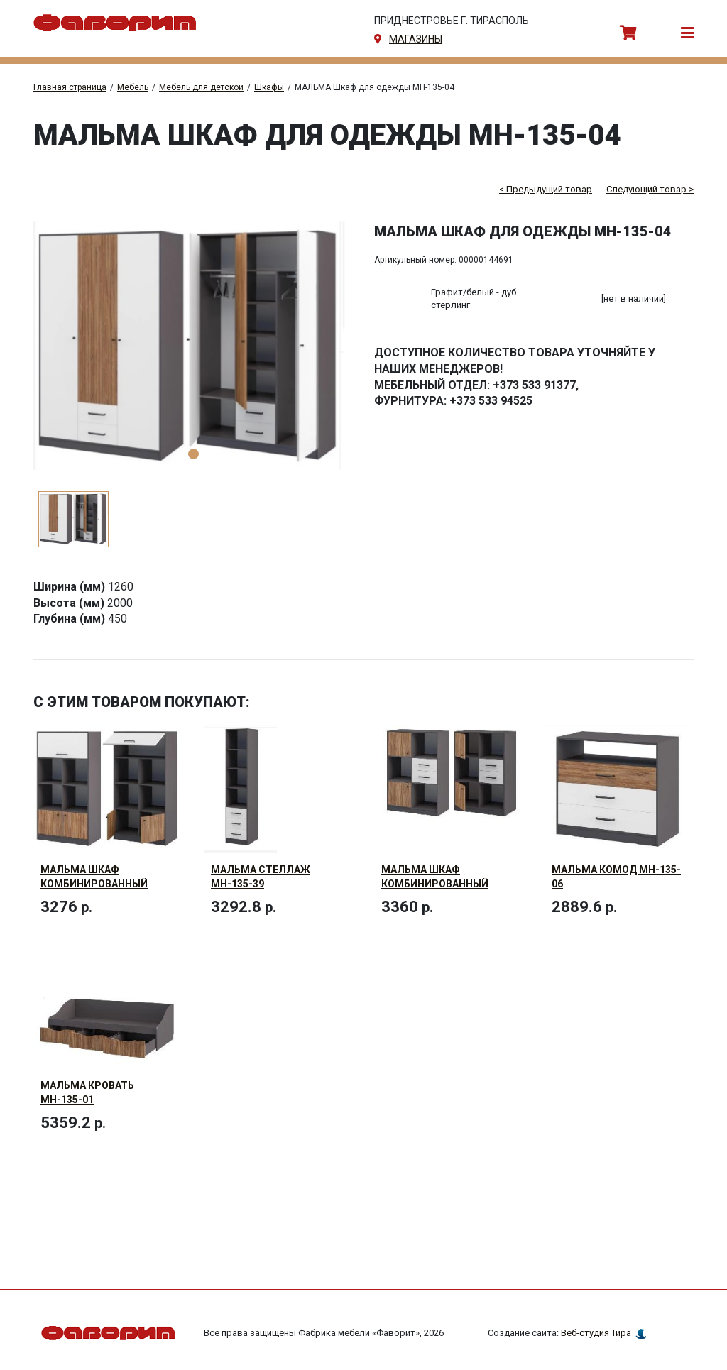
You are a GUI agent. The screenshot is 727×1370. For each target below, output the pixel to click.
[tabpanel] (193, 345)
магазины (415, 39)
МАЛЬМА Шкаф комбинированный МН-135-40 (94, 883)
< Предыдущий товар (545, 189)
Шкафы (269, 87)
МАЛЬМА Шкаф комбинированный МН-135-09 (434, 883)
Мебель (132, 87)
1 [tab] (193, 454)
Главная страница (69, 87)
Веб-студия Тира (596, 1333)
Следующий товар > (650, 189)
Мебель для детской (201, 87)
